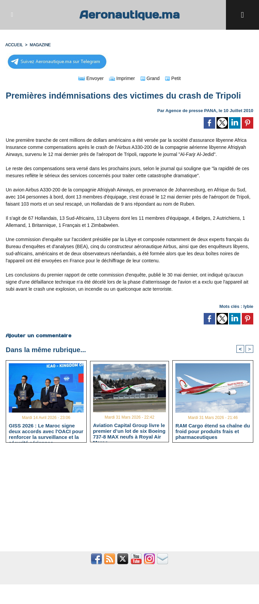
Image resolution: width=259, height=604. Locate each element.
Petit (173, 78)
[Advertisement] (129, 500)
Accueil (14, 45)
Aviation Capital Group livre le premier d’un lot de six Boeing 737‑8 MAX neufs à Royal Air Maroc (129, 430)
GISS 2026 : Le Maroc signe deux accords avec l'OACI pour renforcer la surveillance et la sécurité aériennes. (46, 431)
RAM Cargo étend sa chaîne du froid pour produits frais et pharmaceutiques (212, 431)
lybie (248, 306)
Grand (150, 78)
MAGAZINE (40, 45)
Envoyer (91, 78)
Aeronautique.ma (129, 15)
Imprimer (122, 78)
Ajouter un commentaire (38, 336)
